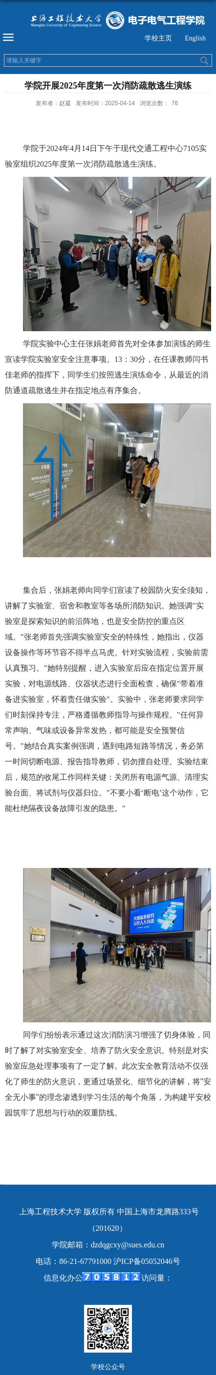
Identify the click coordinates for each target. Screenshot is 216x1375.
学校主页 (158, 38)
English (195, 38)
